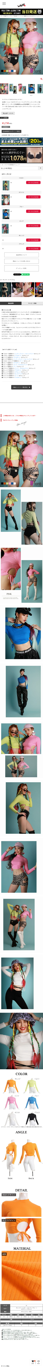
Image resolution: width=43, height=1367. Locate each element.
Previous (2, 46)
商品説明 (10, 303)
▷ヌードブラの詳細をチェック (10, 165)
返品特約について (21, 255)
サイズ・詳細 (32, 303)
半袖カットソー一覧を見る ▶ (21, 387)
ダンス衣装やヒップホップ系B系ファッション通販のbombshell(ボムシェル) (20, 16)
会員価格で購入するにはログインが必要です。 (16, 135)
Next (40, 46)
